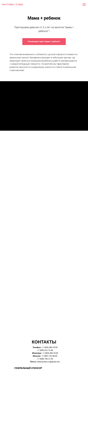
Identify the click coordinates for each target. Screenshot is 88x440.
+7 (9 (44, 347)
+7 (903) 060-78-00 (50, 353)
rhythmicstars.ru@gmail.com (48, 362)
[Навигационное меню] (84, 4)
